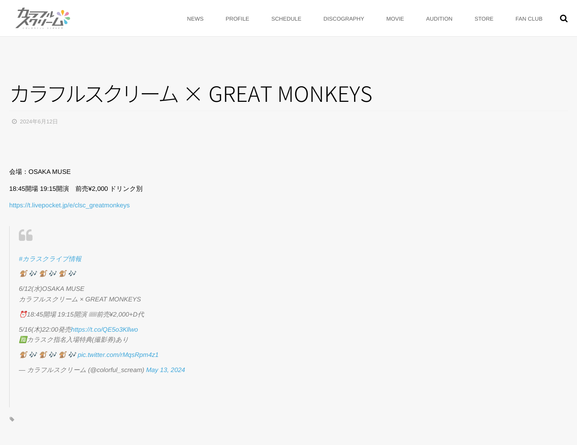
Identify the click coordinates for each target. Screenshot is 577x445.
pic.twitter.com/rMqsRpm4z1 (118, 354)
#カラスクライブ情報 (50, 258)
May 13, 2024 (165, 369)
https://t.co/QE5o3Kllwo (104, 329)
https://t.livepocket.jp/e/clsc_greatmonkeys (69, 205)
